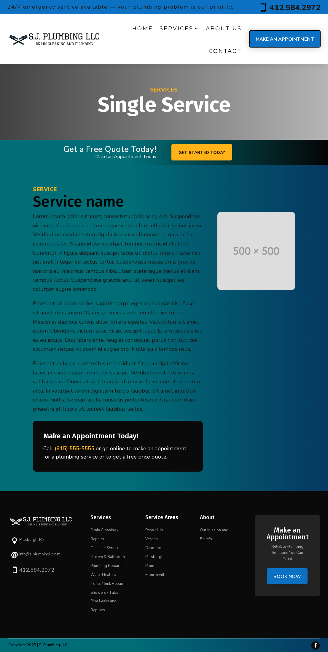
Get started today (202, 152)
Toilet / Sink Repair (106, 583)
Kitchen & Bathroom (107, 557)
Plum (149, 565)
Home (142, 28)
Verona (151, 539)
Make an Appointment (285, 39)
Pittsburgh (154, 557)
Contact (225, 51)
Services (176, 28)
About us (224, 28)
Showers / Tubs (104, 592)
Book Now (287, 576)
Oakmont (153, 548)
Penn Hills (154, 530)
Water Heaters (103, 574)
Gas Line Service (104, 548)
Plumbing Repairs (106, 565)
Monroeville (155, 574)
